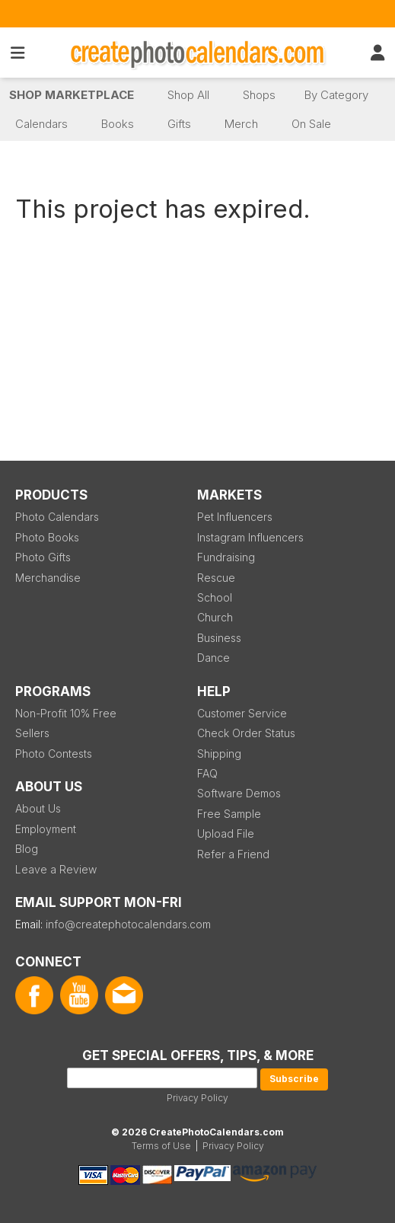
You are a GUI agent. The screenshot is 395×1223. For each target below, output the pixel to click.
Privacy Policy (197, 1097)
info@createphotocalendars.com (128, 924)
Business (219, 637)
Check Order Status (246, 732)
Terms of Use (161, 1145)
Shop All (188, 95)
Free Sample (229, 813)
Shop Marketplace (71, 95)
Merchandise (48, 577)
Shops (259, 95)
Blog (26, 848)
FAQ (207, 773)
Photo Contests (53, 753)
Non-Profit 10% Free (65, 713)
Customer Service (242, 713)
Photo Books (47, 537)
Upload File (225, 833)
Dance (213, 657)
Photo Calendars (57, 516)
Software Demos (239, 793)
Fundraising (226, 557)
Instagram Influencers (250, 537)
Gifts (179, 124)
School (214, 597)
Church (215, 617)
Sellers (32, 732)
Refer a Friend (233, 854)
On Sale (311, 124)
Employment (45, 828)
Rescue (216, 577)
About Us (38, 808)
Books (117, 124)
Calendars (41, 124)
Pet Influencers (234, 516)
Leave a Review (56, 869)
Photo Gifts (43, 557)
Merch (241, 124)
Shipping (219, 753)
